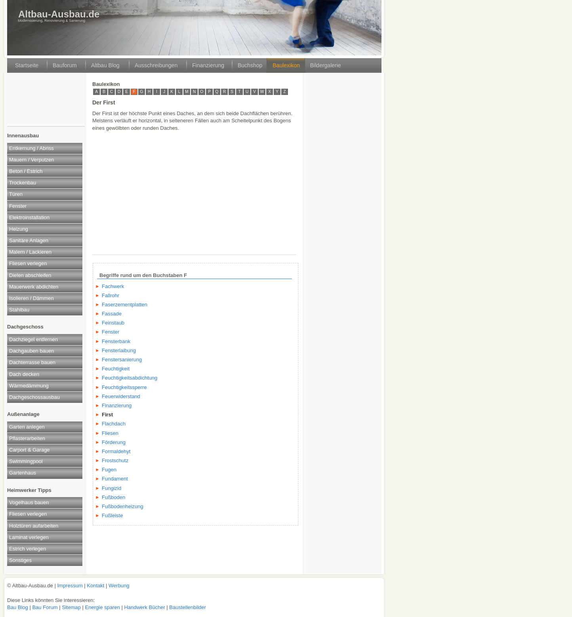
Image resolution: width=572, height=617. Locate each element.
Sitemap (72, 607)
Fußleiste (112, 515)
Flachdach (114, 424)
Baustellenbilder (187, 607)
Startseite (26, 65)
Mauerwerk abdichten (33, 287)
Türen (16, 194)
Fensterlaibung (119, 350)
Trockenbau (22, 183)
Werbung (119, 586)
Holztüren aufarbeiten (33, 526)
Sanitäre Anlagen (28, 240)
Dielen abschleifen (30, 275)
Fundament (115, 479)
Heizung (18, 229)
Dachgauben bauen (31, 351)
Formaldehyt (116, 451)
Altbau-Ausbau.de (58, 14)
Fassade (112, 314)
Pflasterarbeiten (27, 438)
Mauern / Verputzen (31, 160)
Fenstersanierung (122, 360)
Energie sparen (103, 607)
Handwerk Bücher (145, 607)
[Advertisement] (45, 102)
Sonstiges (20, 560)
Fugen (109, 470)
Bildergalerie (325, 65)
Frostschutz (115, 460)
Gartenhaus (22, 473)
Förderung (114, 442)
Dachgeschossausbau (34, 397)
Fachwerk (113, 286)
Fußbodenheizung (122, 506)
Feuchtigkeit (116, 369)
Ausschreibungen (156, 65)
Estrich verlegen (27, 549)
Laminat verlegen (29, 537)
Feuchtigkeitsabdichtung (129, 378)
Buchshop (250, 65)
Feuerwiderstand (121, 396)
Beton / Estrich (26, 171)
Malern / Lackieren (30, 252)
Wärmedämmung (29, 386)
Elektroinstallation (29, 217)
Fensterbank (116, 341)
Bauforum (65, 65)
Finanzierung (208, 65)
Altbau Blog (105, 65)
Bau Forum (44, 607)
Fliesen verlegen (28, 263)
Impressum (69, 586)
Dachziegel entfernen (33, 339)
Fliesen (110, 433)
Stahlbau (19, 310)
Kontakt (95, 586)
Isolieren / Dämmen (31, 298)
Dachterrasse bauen (32, 362)
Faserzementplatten (124, 305)
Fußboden (113, 497)
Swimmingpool (26, 461)
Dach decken (24, 374)
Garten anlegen (27, 427)
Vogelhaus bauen (29, 502)
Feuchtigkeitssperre (124, 387)
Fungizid (111, 488)
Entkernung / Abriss (31, 148)
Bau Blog (18, 607)
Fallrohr (110, 295)
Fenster (18, 206)
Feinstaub (113, 323)
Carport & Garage (29, 450)
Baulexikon (286, 65)
